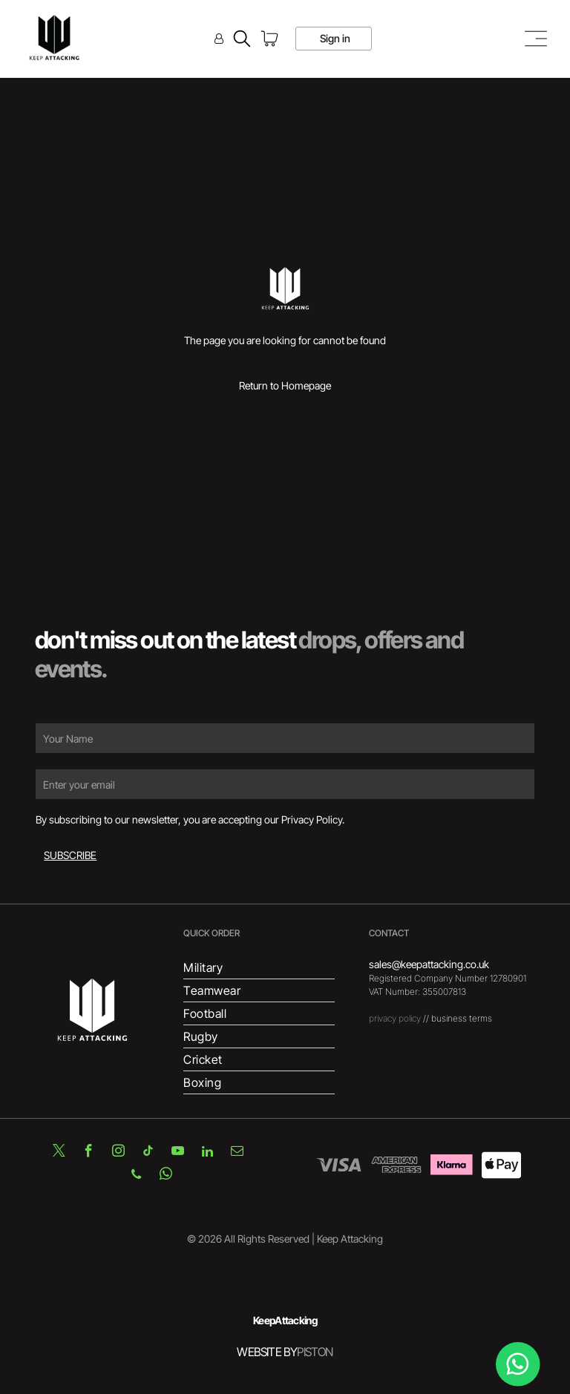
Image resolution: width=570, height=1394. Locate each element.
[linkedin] (207, 1153)
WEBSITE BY (267, 1351)
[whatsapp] (166, 1176)
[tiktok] (147, 1153)
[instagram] (118, 1153)
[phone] (136, 1176)
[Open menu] (536, 38)
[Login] (218, 38)
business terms (461, 1018)
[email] (236, 1153)
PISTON (314, 1351)
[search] (242, 40)
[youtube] (177, 1153)
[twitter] (58, 1153)
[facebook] (88, 1153)
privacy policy (395, 1018)
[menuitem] (258, 967)
